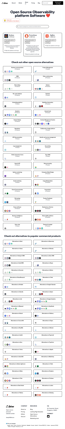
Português (13, 426)
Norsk (12, 425)
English (8, 425)
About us (26, 3)
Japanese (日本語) (54, 425)
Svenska (28, 425)
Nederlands (24, 425)
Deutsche (19, 425)
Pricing (33, 3)
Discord (14, 3)
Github (20, 3)
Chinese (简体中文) (42, 425)
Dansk (15, 425)
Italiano (48, 425)
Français (32, 425)
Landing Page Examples (36, 411)
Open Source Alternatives (33, 415)
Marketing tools (34, 418)
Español (36, 425)
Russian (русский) (19, 426)
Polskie (9, 426)
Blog (39, 3)
